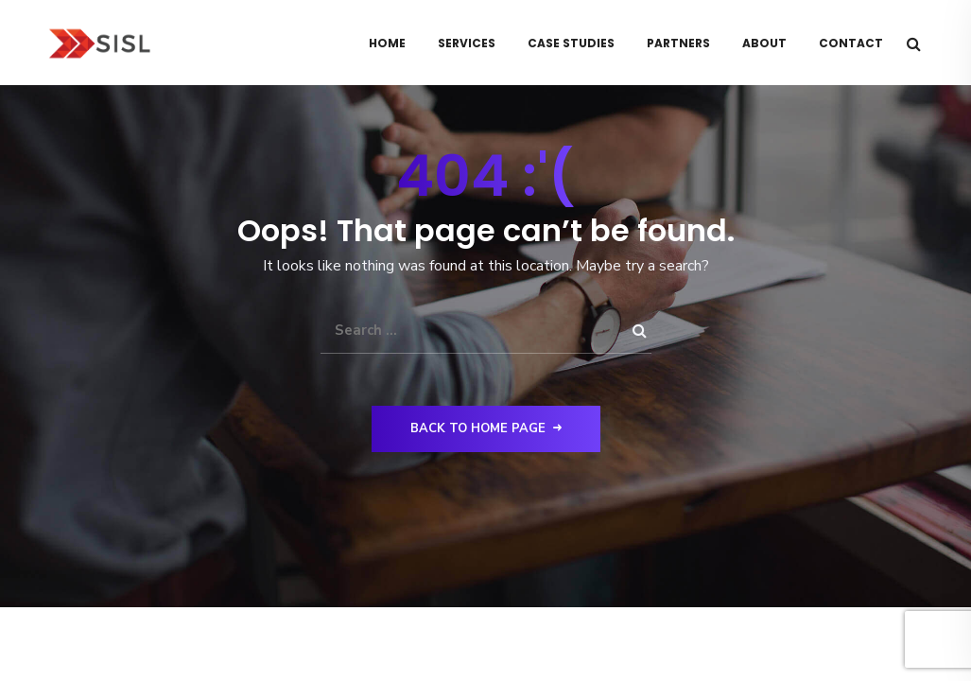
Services (466, 43)
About (764, 43)
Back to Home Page (486, 428)
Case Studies (571, 43)
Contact (851, 43)
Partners (678, 43)
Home (387, 43)
